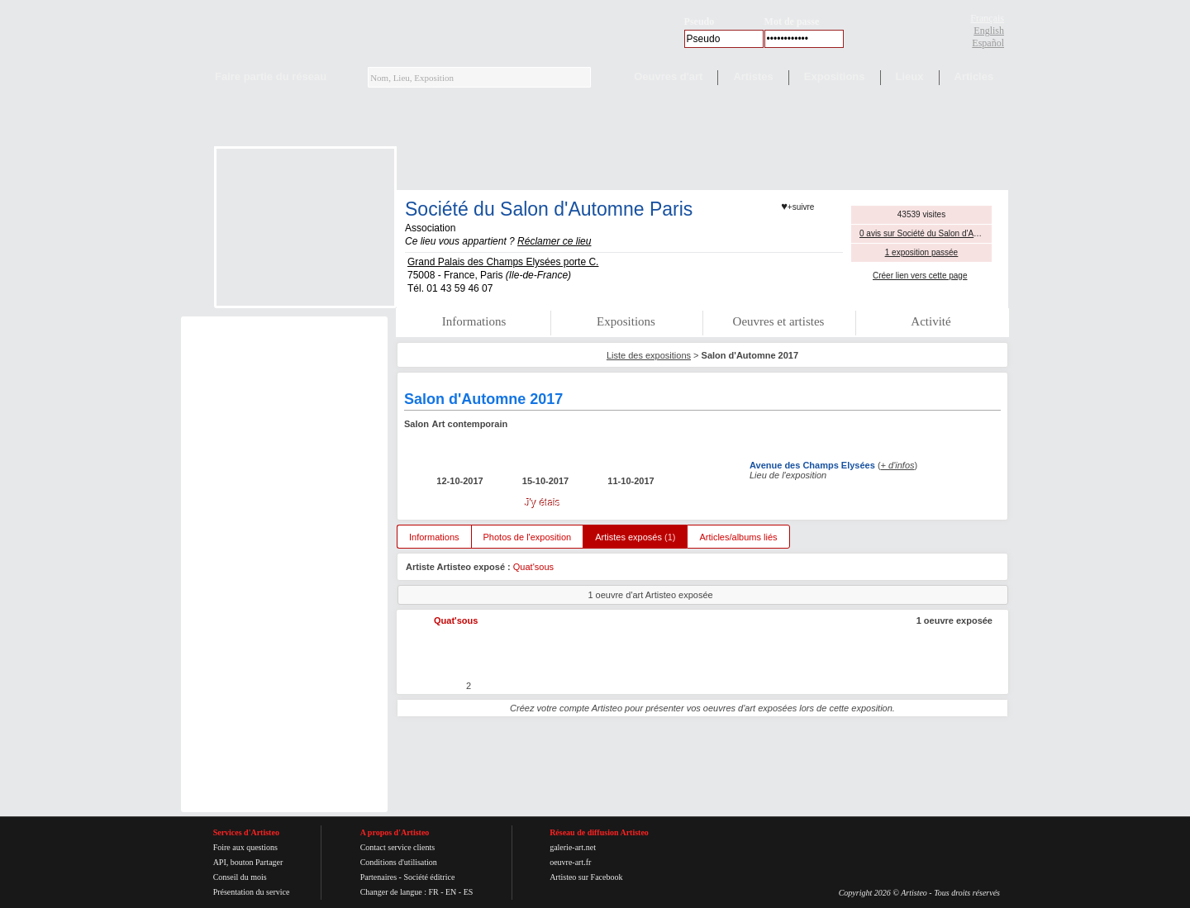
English (988, 30)
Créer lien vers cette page (920, 275)
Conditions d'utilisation (398, 862)
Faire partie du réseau (270, 76)
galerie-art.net (573, 847)
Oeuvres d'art (668, 76)
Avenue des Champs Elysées (812, 465)
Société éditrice (429, 877)
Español (988, 43)
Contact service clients (398, 847)
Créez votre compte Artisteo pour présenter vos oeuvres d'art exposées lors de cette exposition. (702, 708)
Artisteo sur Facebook (586, 877)
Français (987, 18)
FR (433, 891)
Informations (474, 321)
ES (469, 891)
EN (450, 891)
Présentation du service (251, 891)
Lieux (910, 76)
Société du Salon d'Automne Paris (549, 209)
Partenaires (378, 877)
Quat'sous (533, 567)
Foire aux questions (245, 847)
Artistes (753, 76)
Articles (974, 76)
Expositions (834, 76)
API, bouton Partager (248, 862)
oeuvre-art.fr (570, 862)
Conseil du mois (240, 877)
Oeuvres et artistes (779, 321)
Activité (930, 321)
